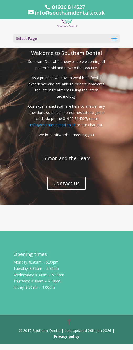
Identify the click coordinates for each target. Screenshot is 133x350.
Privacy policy (66, 336)
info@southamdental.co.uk (53, 124)
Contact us (66, 183)
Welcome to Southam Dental (66, 53)
